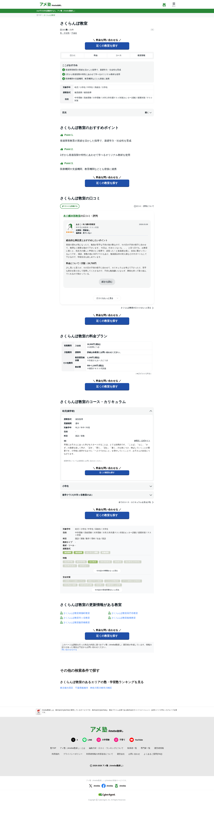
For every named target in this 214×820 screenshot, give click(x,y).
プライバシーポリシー (72, 754)
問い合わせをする (69, 650)
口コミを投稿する (70, 206)
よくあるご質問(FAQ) (153, 754)
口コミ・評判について (144, 206)
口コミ (73, 55)
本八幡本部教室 (72, 216)
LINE (87, 740)
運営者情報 (159, 748)
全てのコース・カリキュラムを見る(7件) (136, 502)
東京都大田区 (66, 688)
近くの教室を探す (107, 45)
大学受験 (103, 740)
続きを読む (107, 282)
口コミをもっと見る (104, 298)
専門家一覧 (145, 748)
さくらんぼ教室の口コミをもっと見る (137, 308)
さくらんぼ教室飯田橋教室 (77, 622)
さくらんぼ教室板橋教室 (124, 618)
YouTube (136, 740)
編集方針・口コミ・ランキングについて (106, 748)
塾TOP (39, 15)
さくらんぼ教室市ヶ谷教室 (77, 618)
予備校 (74, 33)
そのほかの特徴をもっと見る (107, 571)
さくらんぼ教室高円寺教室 (125, 613)
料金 (96, 55)
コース (118, 55)
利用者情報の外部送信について (99, 754)
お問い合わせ (134, 754)
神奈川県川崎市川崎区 (101, 688)
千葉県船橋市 (81, 688)
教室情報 (141, 55)
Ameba (94, 785)
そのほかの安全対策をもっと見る (107, 590)
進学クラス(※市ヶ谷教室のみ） (107, 494)
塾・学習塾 (65, 33)
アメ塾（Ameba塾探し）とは (72, 748)
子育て (119, 740)
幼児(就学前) (107, 411)
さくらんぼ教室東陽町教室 (77, 613)
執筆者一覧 (132, 748)
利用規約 (55, 754)
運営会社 (121, 754)
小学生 (107, 486)
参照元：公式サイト (142, 441)
